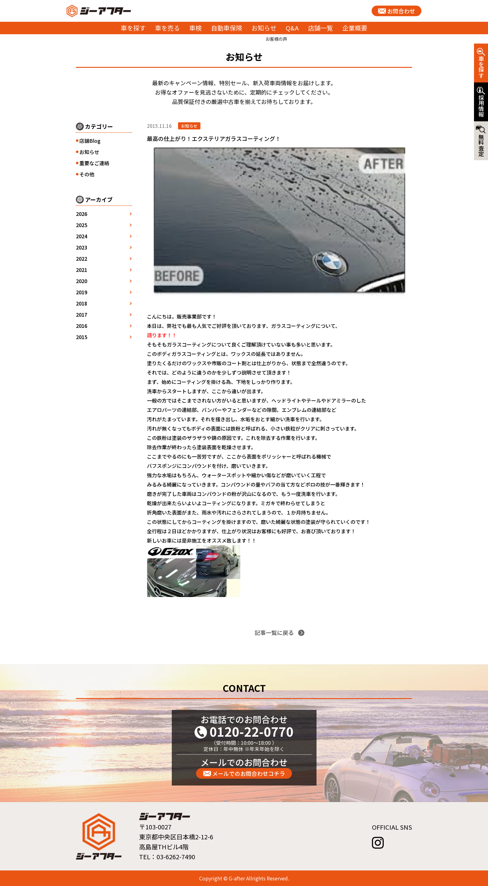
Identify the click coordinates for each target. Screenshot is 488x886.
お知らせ (263, 27)
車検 (195, 27)
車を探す (133, 27)
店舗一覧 (320, 27)
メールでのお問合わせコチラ (248, 773)
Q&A (292, 27)
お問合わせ (401, 11)
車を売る (167, 27)
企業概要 (354, 27)
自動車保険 (226, 27)
